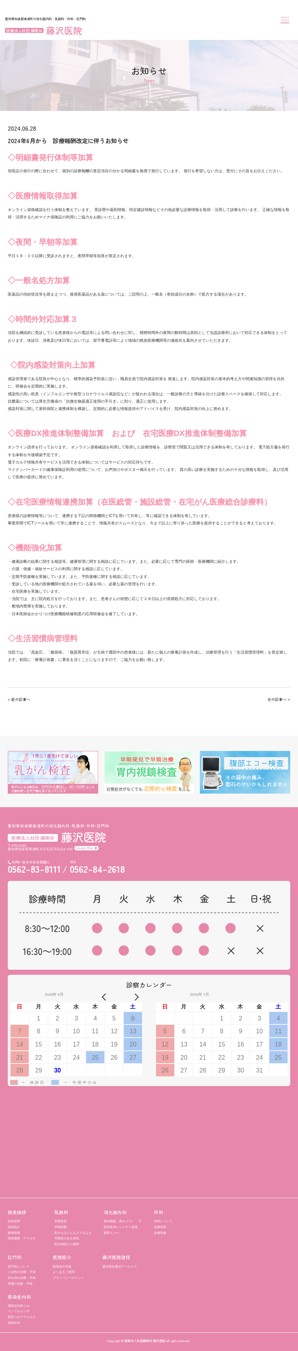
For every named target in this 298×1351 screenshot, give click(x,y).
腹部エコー (111, 1233)
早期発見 (60, 1221)
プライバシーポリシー (68, 1278)
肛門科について (18, 1266)
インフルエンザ (18, 1311)
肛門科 (15, 1257)
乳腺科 (61, 1212)
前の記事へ (21, 699)
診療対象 (160, 1233)
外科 (158, 1212)
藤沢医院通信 (116, 1257)
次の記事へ (277, 699)
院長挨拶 (17, 1212)
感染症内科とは (18, 1306)
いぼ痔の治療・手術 (22, 1272)
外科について (163, 1221)
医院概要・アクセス (22, 1238)
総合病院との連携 (66, 1244)
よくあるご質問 (63, 1272)
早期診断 (60, 1227)
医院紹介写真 (62, 1266)
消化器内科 (115, 1212)
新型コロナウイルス (22, 1317)
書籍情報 (14, 1233)
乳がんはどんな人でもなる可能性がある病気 (73, 1235)
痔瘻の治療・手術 (20, 1283)
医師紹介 (14, 1227)
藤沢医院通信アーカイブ (119, 1266)
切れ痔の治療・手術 (22, 1278)
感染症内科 (19, 1297)
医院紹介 (62, 1257)
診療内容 (160, 1227)
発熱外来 (14, 1323)
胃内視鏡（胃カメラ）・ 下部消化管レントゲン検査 (123, 1224)
